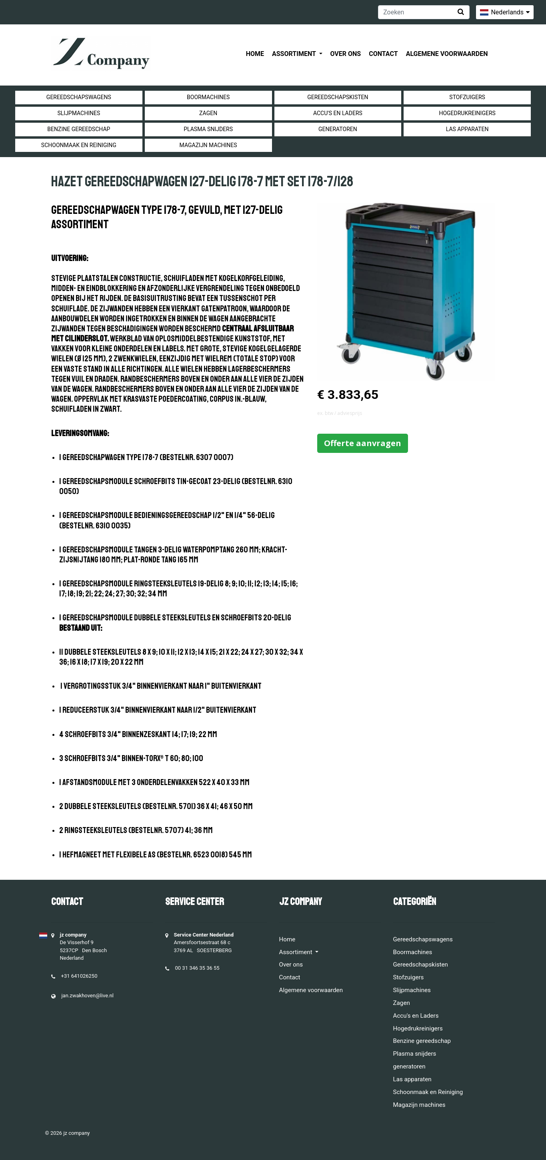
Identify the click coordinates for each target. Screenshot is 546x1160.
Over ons (345, 54)
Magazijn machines (208, 145)
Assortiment (294, 54)
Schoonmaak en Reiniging (78, 145)
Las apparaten (467, 129)
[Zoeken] (424, 12)
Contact (383, 54)
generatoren (337, 129)
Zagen (208, 113)
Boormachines (208, 97)
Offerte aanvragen (362, 443)
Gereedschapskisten (337, 97)
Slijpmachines (78, 113)
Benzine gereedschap (78, 129)
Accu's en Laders (337, 113)
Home (255, 54)
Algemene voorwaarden (447, 54)
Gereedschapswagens (78, 97)
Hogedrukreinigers (467, 113)
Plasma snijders (208, 129)
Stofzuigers (467, 97)
